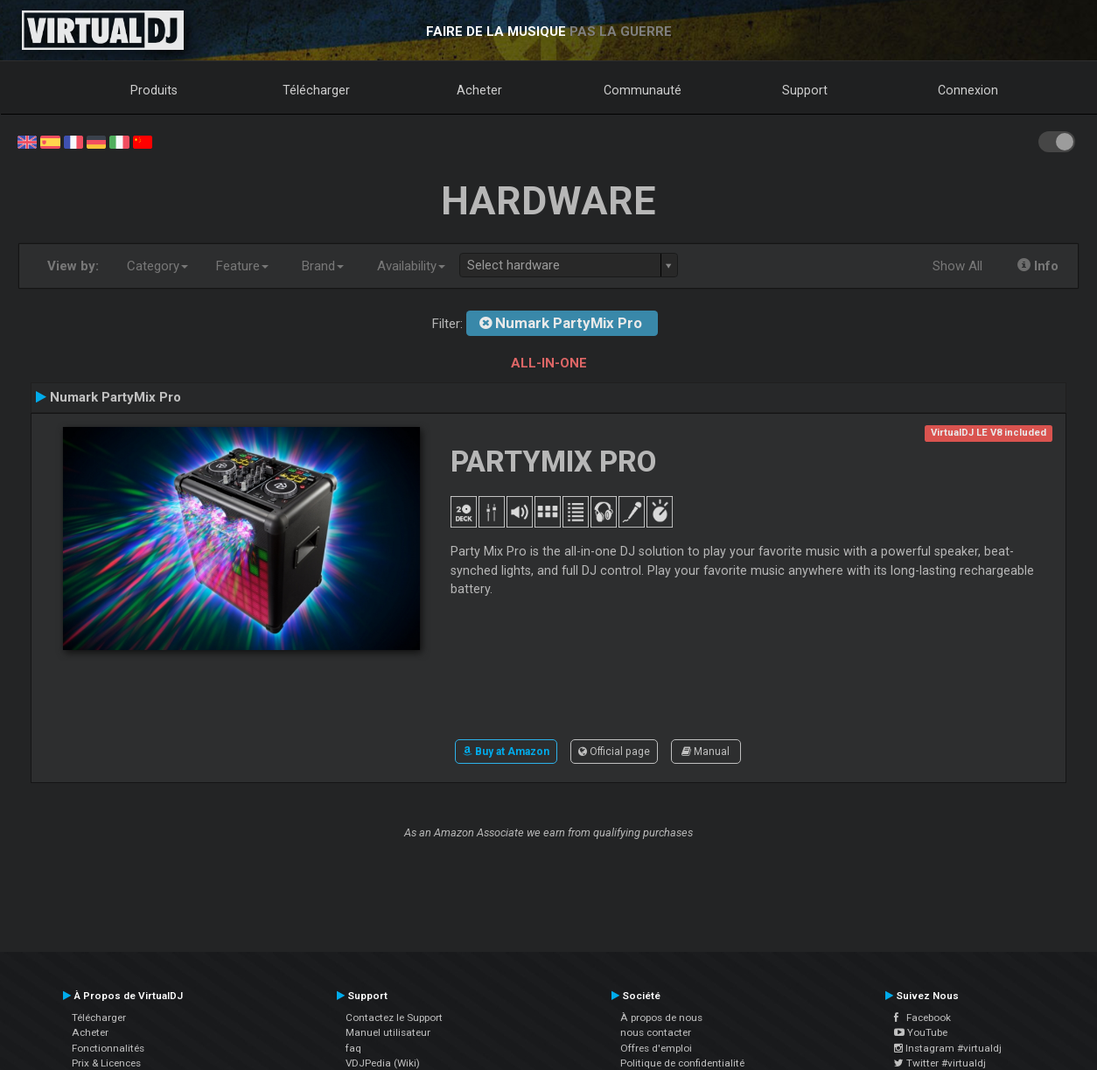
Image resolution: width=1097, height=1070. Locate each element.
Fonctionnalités (108, 1048)
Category (157, 266)
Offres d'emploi (656, 1048)
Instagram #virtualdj (948, 1048)
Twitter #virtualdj (940, 1063)
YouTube (920, 1032)
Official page (614, 751)
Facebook (922, 1017)
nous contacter (655, 1032)
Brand (323, 266)
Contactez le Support (394, 1017)
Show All (957, 266)
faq (353, 1048)
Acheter (479, 90)
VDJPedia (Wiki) (383, 1063)
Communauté (642, 90)
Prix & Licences (106, 1063)
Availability (411, 266)
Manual (705, 751)
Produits (154, 90)
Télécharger (316, 90)
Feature (242, 266)
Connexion (968, 90)
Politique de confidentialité (682, 1063)
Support (805, 90)
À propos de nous (661, 1017)
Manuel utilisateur (388, 1032)
